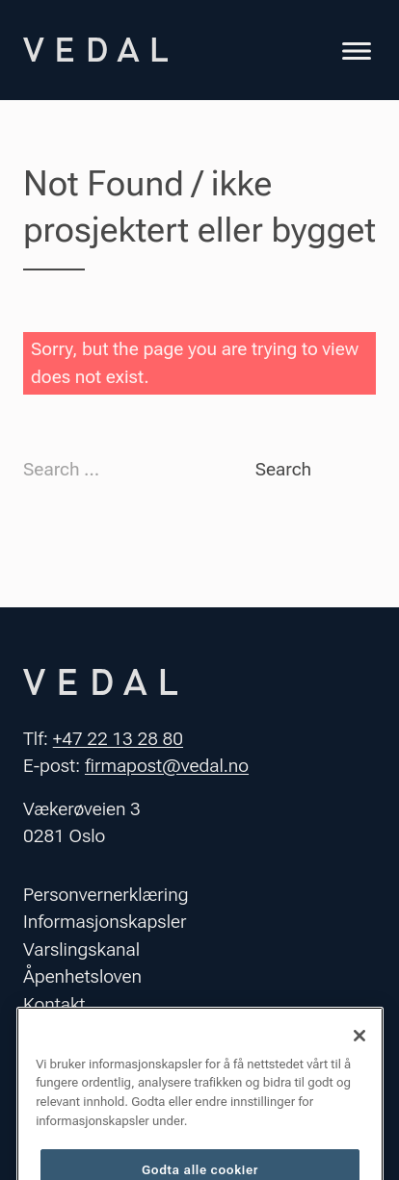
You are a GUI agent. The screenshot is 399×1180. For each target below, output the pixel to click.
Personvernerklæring (106, 895)
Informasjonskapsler (104, 922)
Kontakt (54, 1004)
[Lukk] (359, 1051)
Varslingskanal (81, 949)
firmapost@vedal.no (167, 766)
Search (283, 469)
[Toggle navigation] (356, 53)
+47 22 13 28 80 (118, 739)
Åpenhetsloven (82, 976)
